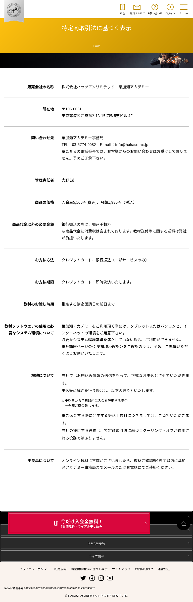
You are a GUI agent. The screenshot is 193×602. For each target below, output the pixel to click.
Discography (97, 543)
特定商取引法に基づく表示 (89, 569)
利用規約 (60, 569)
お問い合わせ (144, 569)
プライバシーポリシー (34, 569)
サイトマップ (121, 569)
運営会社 (164, 569)
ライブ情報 (96, 556)
